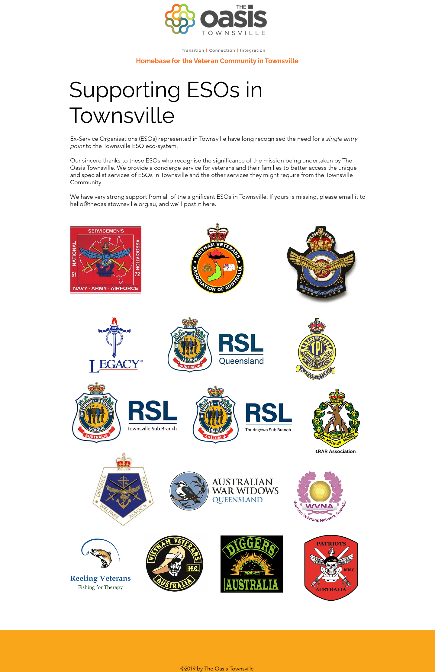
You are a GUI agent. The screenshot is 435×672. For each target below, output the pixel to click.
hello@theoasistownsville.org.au (113, 203)
